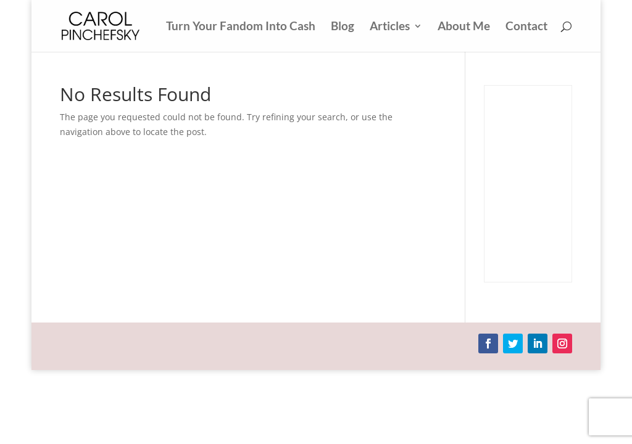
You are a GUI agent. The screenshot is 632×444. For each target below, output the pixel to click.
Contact (526, 27)
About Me (464, 27)
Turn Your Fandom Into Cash (240, 27)
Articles (390, 27)
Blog (342, 27)
